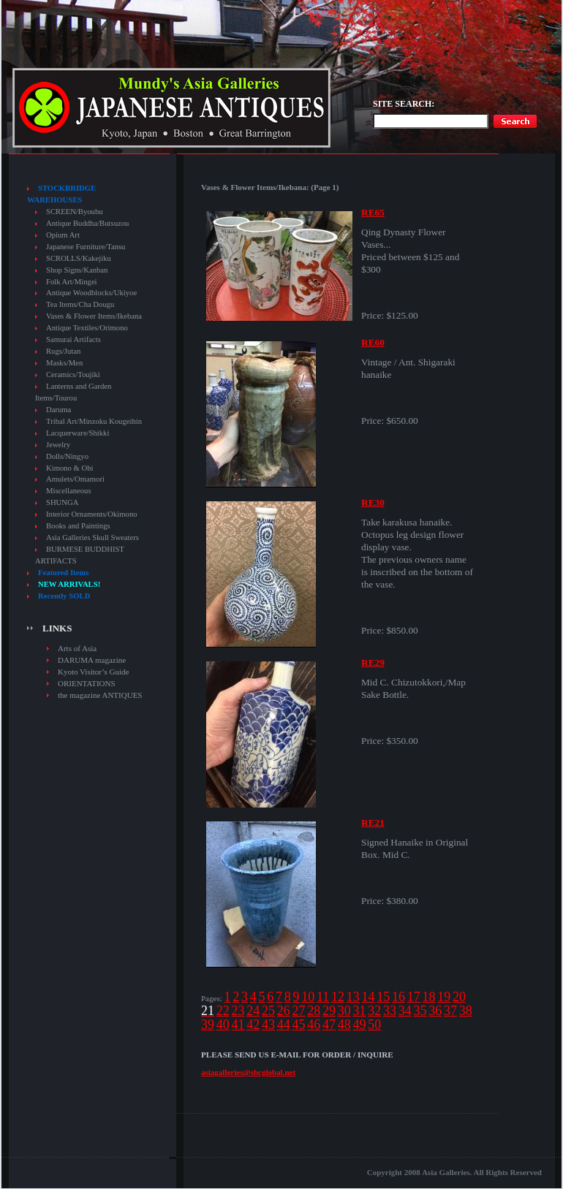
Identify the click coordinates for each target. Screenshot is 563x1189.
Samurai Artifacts (73, 339)
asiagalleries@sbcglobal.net (248, 1072)
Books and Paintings (78, 526)
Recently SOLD (64, 596)
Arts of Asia (77, 648)
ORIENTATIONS (87, 683)
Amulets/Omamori (75, 479)
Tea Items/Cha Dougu (80, 304)
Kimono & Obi (70, 468)
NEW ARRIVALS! (69, 584)
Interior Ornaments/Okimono (91, 514)
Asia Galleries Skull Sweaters (92, 537)
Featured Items (63, 573)
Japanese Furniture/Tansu (85, 247)
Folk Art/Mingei (71, 282)
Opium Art (63, 235)
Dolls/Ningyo (67, 456)
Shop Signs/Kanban (76, 270)
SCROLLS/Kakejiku (78, 258)
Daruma (58, 410)
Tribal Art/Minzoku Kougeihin (94, 421)
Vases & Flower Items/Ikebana (94, 316)
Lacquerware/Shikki (77, 433)
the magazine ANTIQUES (100, 695)
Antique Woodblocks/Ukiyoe (91, 293)
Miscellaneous (68, 491)
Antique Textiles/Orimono (87, 328)
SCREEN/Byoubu (74, 212)
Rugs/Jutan (63, 351)
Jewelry (58, 445)
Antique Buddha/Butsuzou (87, 223)
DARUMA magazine (92, 660)
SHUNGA (62, 502)
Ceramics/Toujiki (73, 375)
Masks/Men (64, 363)
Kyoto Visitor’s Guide (93, 671)
